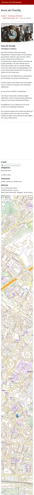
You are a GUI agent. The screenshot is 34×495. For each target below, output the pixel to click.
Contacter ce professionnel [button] (11, 165)
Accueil (3, 16)
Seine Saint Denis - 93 (10, 18)
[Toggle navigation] (30, 2)
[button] (17, 416)
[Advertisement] (17, 140)
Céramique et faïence (15, 16)
